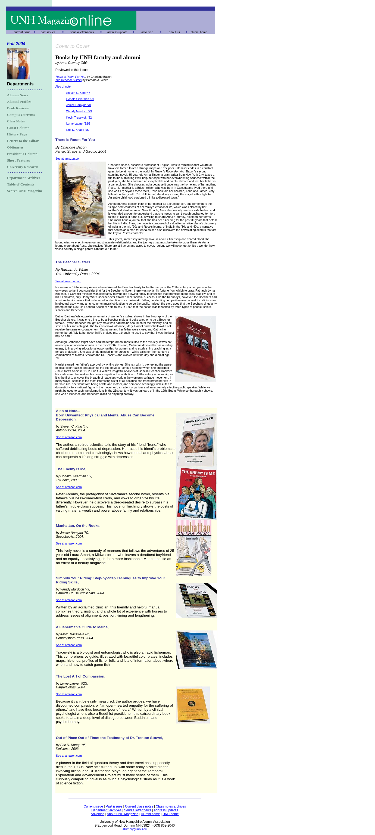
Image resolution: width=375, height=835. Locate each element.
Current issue (94, 806)
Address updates (166, 810)
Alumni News (17, 95)
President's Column (22, 154)
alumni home (199, 32)
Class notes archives (171, 806)
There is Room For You (70, 76)
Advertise (97, 814)
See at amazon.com (68, 158)
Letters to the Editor (23, 141)
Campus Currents (21, 115)
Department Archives (23, 178)
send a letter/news (82, 32)
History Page (17, 134)
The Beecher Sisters (68, 80)
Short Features (18, 160)
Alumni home (150, 814)
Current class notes (139, 806)
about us (174, 32)
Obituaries (15, 147)
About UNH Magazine (122, 814)
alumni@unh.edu (134, 829)
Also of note (63, 86)
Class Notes (16, 121)
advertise (147, 32)
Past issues (114, 806)
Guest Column (18, 128)
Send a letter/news (137, 810)
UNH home (170, 814)
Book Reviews (18, 108)
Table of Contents (20, 184)
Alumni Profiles (19, 102)
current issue (22, 32)
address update (117, 32)
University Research (22, 167)
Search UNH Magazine (25, 191)
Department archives (106, 810)
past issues (48, 32)
